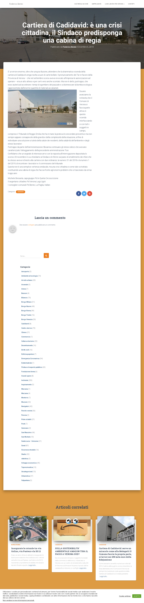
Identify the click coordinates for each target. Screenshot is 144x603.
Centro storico (26, 328)
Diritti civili (25, 350)
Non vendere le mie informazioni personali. (18, 600)
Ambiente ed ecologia (29, 276)
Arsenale (24, 284)
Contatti (131, 4)
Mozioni (24, 402)
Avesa (23, 289)
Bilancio (24, 297)
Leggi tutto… (32, 566)
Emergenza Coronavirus (30, 358)
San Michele (25, 437)
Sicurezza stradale (28, 450)
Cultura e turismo (27, 341)
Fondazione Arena (28, 371)
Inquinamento (26, 384)
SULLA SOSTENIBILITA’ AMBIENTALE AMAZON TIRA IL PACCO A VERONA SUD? (71, 552)
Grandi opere (26, 376)
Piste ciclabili (26, 419)
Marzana (24, 389)
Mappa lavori (96, 4)
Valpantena (25, 480)
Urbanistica (25, 476)
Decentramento (27, 345)
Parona (24, 415)
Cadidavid (20, 191)
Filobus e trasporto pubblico (31, 367)
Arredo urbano (26, 280)
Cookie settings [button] (125, 596)
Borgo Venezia (26, 319)
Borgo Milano (26, 302)
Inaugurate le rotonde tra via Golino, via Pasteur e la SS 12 (26, 551)
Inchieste (24, 380)
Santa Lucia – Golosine (29, 441)
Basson (24, 293)
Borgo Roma (26, 311)
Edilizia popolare (27, 354)
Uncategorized (26, 471)
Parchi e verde (26, 411)
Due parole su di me (81, 4)
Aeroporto (25, 271)
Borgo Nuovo (26, 306)
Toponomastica (27, 467)
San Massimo (26, 432)
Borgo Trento (26, 315)
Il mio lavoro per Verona (114, 4)
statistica (24, 458)
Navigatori (25, 406)
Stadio (23, 454)
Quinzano (24, 428)
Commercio (25, 337)
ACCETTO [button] (137, 596)
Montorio (24, 398)
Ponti (23, 424)
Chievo (23, 332)
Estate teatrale (26, 363)
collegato (31, 225)
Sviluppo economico (29, 463)
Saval (23, 445)
